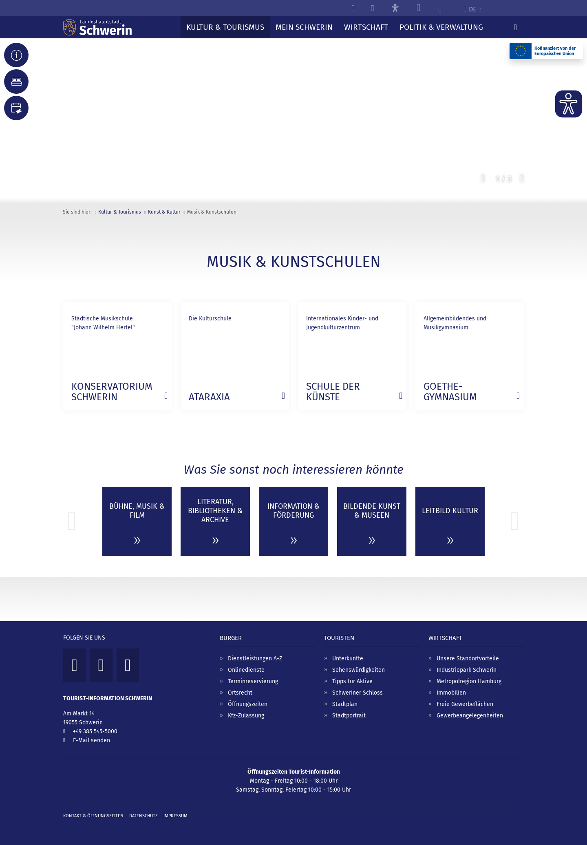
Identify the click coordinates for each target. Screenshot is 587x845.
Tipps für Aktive (352, 681)
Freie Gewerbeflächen (465, 704)
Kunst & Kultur (164, 212)
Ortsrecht (240, 692)
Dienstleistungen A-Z (255, 658)
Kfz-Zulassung (246, 715)
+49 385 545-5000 (95, 731)
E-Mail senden (91, 740)
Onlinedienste (246, 669)
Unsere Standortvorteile (468, 658)
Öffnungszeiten (247, 704)
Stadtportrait (349, 715)
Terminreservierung (253, 681)
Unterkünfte (347, 658)
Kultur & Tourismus (119, 212)
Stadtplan (344, 704)
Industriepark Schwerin (467, 669)
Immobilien (451, 692)
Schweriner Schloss (357, 692)
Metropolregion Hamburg (469, 681)
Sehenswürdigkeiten (358, 669)
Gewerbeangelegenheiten (470, 715)
